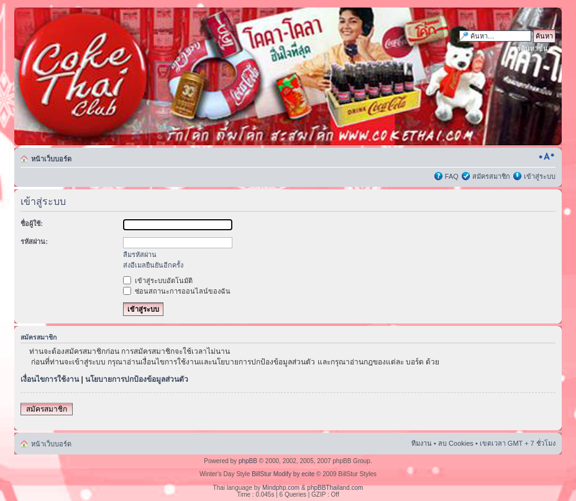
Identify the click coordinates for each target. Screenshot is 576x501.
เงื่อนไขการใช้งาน (50, 379)
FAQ (452, 176)
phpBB (248, 461)
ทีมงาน (421, 443)
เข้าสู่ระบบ (539, 176)
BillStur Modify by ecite (283, 474)
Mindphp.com (280, 487)
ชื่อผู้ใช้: (32, 223)
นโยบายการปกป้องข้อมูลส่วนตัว (136, 379)
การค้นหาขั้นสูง (532, 48)
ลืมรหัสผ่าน (140, 254)
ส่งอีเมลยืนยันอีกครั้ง (153, 265)
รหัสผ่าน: (34, 241)
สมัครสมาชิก (491, 176)
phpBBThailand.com (335, 487)
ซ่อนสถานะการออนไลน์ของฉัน (177, 291)
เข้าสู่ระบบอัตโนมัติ (158, 280)
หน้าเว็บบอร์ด (51, 159)
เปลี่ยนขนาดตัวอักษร (546, 156)
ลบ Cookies (455, 443)
